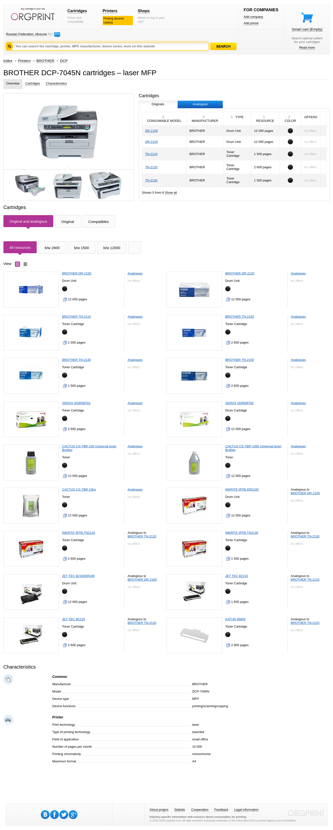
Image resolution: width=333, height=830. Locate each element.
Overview (13, 83)
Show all (171, 192)
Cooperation (199, 809)
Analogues (135, 273)
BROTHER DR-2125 (239, 273)
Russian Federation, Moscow (26, 34)
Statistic (179, 809)
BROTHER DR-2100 (76, 273)
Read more (307, 47)
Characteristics (56, 83)
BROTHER (45, 61)
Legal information (246, 809)
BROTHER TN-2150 (239, 360)
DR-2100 (151, 131)
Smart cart (307, 29)
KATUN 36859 (235, 619)
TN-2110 (151, 154)
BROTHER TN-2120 (239, 316)
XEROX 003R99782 (239, 403)
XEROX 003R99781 (76, 403)
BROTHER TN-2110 (76, 316)
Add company (253, 17)
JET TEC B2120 (73, 619)
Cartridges (77, 11)
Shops (144, 11)
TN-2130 (151, 180)
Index (7, 61)
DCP (64, 61)
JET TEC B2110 (236, 576)
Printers (110, 11)
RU (50, 34)
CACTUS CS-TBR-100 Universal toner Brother (89, 448)
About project (159, 809)
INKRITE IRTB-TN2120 (78, 533)
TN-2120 (151, 167)
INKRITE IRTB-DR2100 (241, 489)
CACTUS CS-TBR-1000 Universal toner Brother (253, 448)
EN (57, 34)
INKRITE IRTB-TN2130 (241, 533)
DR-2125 (151, 142)
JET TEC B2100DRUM (78, 576)
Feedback (221, 809)
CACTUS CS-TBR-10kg (79, 489)
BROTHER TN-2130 (76, 360)
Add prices (251, 23)
